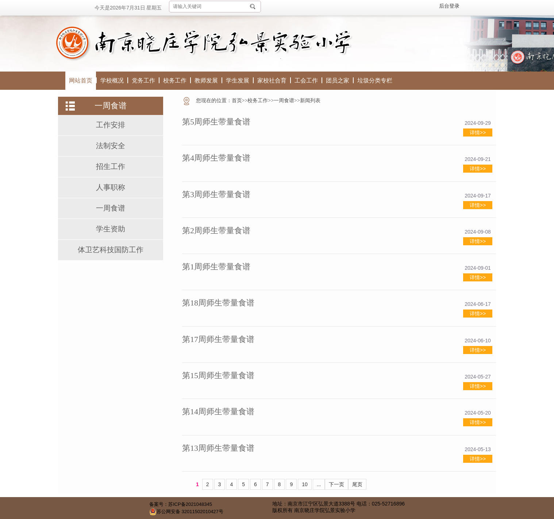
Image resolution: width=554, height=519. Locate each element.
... (319, 484)
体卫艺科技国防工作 (110, 250)
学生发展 (237, 80)
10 (305, 484)
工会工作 (306, 80)
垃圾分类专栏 (374, 80)
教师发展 (206, 80)
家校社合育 (271, 80)
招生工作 (110, 166)
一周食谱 (110, 208)
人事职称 (110, 187)
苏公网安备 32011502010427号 (186, 511)
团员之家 (337, 80)
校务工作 (174, 80)
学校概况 (112, 80)
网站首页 (80, 80)
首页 (237, 100)
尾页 (357, 484)
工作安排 (110, 125)
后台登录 (449, 6)
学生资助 (110, 229)
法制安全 (110, 146)
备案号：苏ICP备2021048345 (180, 504)
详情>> (478, 132)
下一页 (336, 484)
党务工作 (143, 80)
